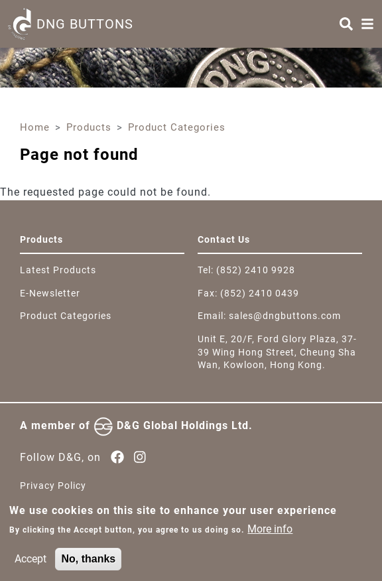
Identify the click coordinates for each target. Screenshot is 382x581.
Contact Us (224, 239)
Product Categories (176, 127)
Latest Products (58, 270)
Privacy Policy (53, 485)
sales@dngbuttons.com (285, 315)
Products (88, 127)
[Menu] (367, 24)
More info (269, 533)
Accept (30, 562)
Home (35, 127)
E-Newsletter (50, 293)
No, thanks (88, 562)
